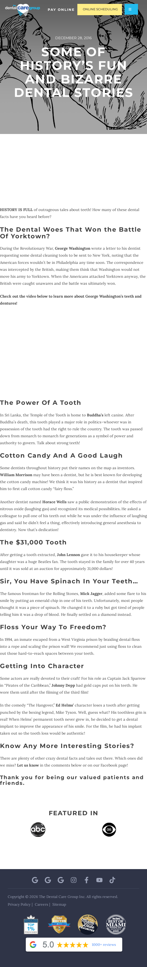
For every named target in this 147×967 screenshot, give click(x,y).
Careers (41, 904)
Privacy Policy (19, 904)
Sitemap (59, 904)
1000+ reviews (104, 944)
